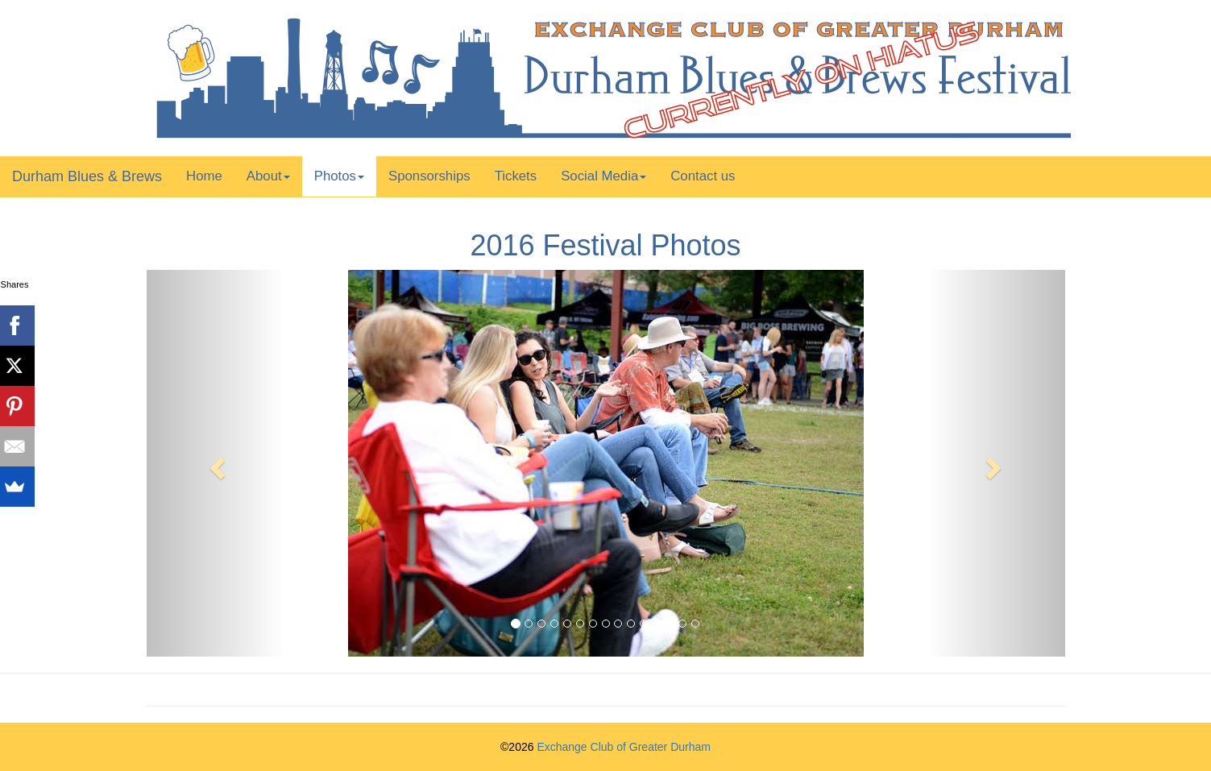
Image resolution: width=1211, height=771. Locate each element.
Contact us (702, 176)
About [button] (268, 176)
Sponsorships (429, 176)
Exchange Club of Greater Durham (624, 746)
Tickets (516, 176)
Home (204, 176)
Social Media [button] (603, 176)
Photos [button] (339, 176)
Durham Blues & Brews (87, 176)
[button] (215, 463)
